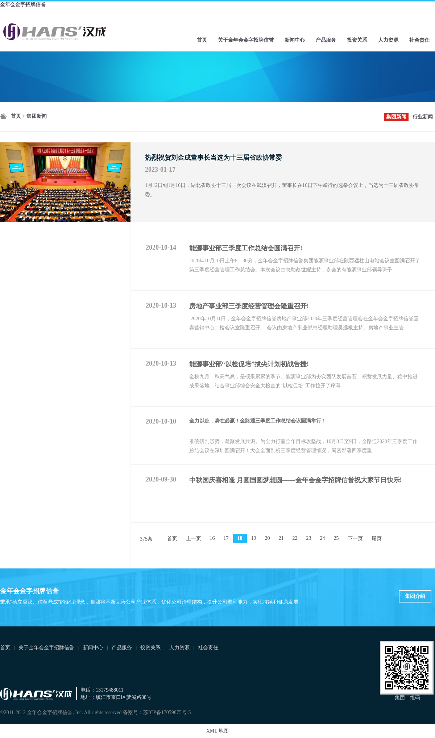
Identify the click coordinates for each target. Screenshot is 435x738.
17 (226, 538)
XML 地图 (217, 731)
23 (308, 538)
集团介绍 (415, 596)
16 (212, 538)
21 (281, 538)
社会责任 (419, 40)
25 (336, 538)
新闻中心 (295, 40)
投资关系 (357, 40)
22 (295, 538)
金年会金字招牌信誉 (23, 4)
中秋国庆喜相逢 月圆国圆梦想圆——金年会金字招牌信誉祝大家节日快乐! (295, 480)
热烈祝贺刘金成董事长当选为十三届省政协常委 (213, 157)
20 (267, 538)
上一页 (193, 538)
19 (253, 538)
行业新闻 (423, 117)
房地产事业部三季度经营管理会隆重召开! (249, 306)
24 (322, 538)
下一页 (355, 538)
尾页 (377, 538)
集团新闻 (36, 116)
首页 (202, 40)
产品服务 (326, 40)
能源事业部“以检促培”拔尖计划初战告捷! (249, 364)
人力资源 (388, 40)
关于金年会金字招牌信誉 (246, 40)
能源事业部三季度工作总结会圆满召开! (245, 248)
